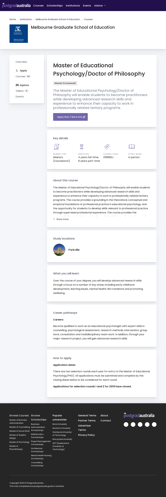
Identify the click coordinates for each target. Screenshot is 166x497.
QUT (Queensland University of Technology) (61, 446)
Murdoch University (61, 428)
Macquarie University (62, 439)
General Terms (87, 415)
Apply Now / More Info (71, 116)
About (104, 415)
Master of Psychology (19, 442)
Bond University (60, 424)
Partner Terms (87, 420)
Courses (38, 5)
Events (87, 5)
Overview (21, 62)
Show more (61, 219)
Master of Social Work (19, 431)
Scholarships (55, 5)
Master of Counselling (19, 427)
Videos (22, 91)
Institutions (73, 5)
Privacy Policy (86, 435)
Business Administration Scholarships (38, 427)
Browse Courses (19, 415)
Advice (99, 5)
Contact (105, 420)
